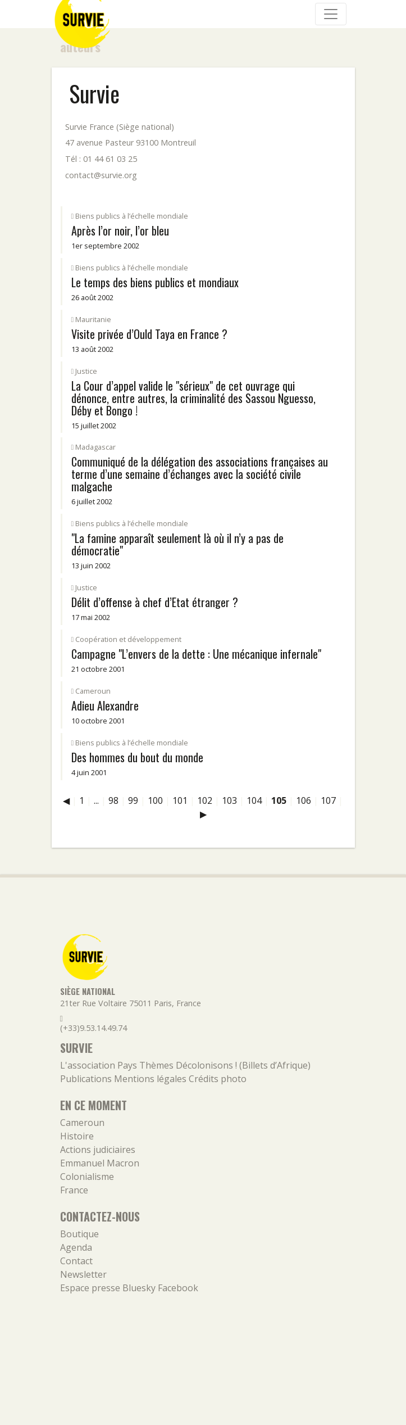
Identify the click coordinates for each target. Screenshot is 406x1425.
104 (254, 800)
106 (303, 800)
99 (133, 800)
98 (113, 800)
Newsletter (83, 1274)
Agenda (76, 1247)
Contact (76, 1261)
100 (155, 800)
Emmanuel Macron (99, 1163)
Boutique (79, 1234)
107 (328, 800)
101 (180, 800)
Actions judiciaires (97, 1149)
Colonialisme (87, 1176)
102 (204, 800)
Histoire (77, 1136)
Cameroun (82, 1122)
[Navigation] (330, 14)
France (74, 1190)
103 (229, 800)
